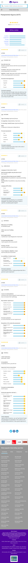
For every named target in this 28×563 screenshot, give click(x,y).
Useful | (22, 50)
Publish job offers (23, 548)
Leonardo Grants (16, 548)
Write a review (14, 30)
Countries (4, 451)
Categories (19, 451)
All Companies (12, 546)
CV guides (10, 548)
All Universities (4, 552)
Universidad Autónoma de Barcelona (9, 55)
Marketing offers (5, 548)
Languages (6, 41)
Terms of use (20, 541)
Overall (7, 44)
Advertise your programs (18, 552)
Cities (11, 451)
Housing (7, 39)
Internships (24, 546)
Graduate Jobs (18, 546)
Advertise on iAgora (14, 541)
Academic (6, 36)
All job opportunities (5, 546)
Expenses (7, 43)
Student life (6, 37)
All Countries (10, 552)
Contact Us (15, 542)
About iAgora (7, 541)
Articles (3, 541)
